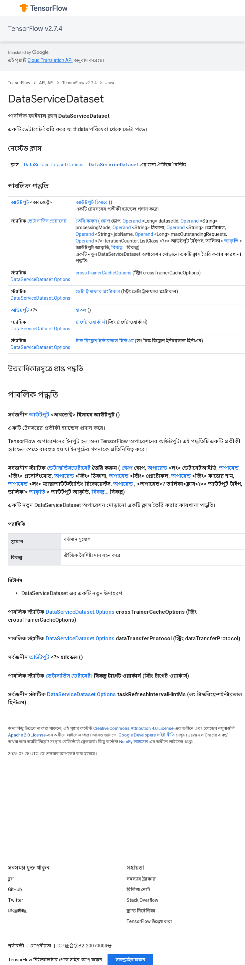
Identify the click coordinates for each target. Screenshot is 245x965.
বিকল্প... (118, 247)
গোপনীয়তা (40, 945)
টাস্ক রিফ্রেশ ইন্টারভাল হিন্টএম (105, 340)
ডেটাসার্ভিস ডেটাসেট (47, 221)
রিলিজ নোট (138, 889)
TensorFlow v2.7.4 (35, 29)
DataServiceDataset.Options (54, 164)
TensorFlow (19, 82)
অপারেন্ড (157, 468)
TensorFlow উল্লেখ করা (149, 921)
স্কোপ (105, 221)
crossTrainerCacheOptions (103, 272)
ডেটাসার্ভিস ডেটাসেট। (69, 676)
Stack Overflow (142, 900)
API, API (46, 82)
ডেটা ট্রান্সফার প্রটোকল (98, 291)
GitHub (15, 889)
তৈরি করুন (86, 221)
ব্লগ (11, 879)
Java (109, 82)
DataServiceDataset (114, 164)
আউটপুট (20, 202)
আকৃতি (231, 240)
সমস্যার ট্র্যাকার (141, 879)
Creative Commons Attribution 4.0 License (133, 728)
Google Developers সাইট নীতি (147, 734)
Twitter (15, 900)
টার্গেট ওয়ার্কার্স (90, 322)
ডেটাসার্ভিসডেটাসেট (69, 468)
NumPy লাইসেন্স (133, 741)
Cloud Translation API (50, 60)
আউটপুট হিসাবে (92, 202)
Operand (131, 221)
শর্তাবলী (16, 945)
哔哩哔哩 (17, 910)
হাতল (81, 310)
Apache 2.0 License (27, 734)
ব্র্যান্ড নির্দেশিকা (140, 910)
